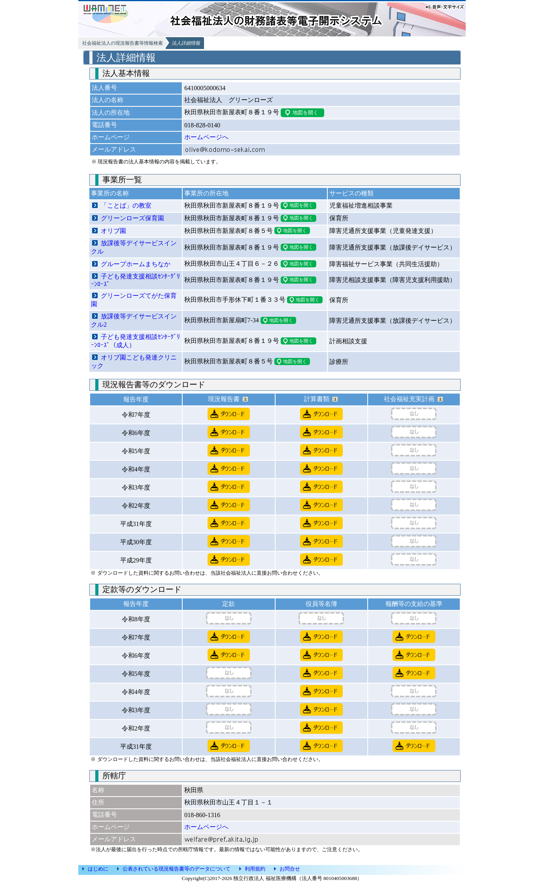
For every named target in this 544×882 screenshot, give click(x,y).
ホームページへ (206, 137)
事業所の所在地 (206, 193)
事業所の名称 (110, 193)
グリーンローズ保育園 (132, 218)
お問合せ (290, 869)
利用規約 (255, 869)
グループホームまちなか (135, 264)
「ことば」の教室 (126, 205)
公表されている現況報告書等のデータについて (176, 869)
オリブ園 (113, 230)
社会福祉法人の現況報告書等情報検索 (122, 43)
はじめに (98, 869)
